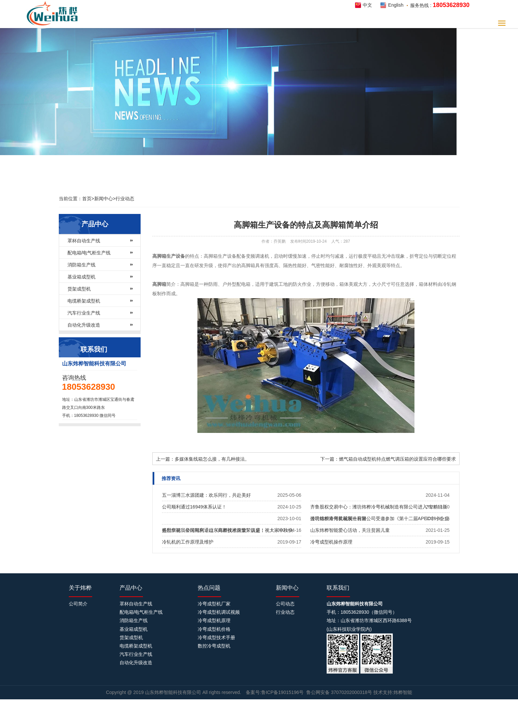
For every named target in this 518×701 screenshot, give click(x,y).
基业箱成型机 (81, 276)
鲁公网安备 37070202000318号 (339, 692)
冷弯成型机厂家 (214, 603)
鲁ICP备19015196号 (282, 692)
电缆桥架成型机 (83, 301)
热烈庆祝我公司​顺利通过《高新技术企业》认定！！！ (218, 530)
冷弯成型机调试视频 (219, 612)
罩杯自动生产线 (83, 240)
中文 (367, 5)
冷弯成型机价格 (214, 629)
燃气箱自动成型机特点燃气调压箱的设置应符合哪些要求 (397, 459)
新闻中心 (103, 198)
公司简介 (78, 603)
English (395, 5)
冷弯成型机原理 (214, 620)
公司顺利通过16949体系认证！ (194, 506)
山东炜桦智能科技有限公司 (173, 692)
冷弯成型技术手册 (216, 637)
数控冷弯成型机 (214, 646)
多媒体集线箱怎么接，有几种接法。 (212, 459)
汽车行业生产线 (83, 313)
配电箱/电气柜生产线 (89, 252)
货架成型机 (79, 288)
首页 (87, 198)
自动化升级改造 (83, 325)
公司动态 (285, 603)
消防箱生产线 (81, 264)
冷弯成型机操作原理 (331, 542)
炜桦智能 (54, 13)
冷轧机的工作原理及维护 (187, 542)
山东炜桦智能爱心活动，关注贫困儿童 (350, 530)
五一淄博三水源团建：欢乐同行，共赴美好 (206, 495)
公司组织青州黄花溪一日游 (338, 518)
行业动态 (125, 198)
